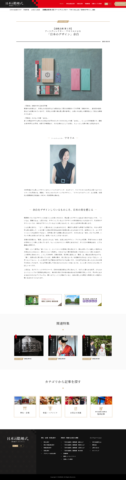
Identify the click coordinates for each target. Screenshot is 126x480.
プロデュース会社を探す (50, 453)
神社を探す (46, 442)
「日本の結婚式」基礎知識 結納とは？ (73, 442)
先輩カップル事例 (67, 459)
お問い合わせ (95, 447)
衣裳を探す (46, 450)
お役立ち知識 (18, 359)
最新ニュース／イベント (69, 456)
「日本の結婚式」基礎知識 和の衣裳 (73, 450)
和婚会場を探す (48, 447)
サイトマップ (95, 450)
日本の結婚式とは (96, 442)
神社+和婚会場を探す (49, 444)
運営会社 (94, 444)
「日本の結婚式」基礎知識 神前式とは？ (74, 444)
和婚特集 (65, 453)
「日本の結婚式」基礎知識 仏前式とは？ (74, 447)
